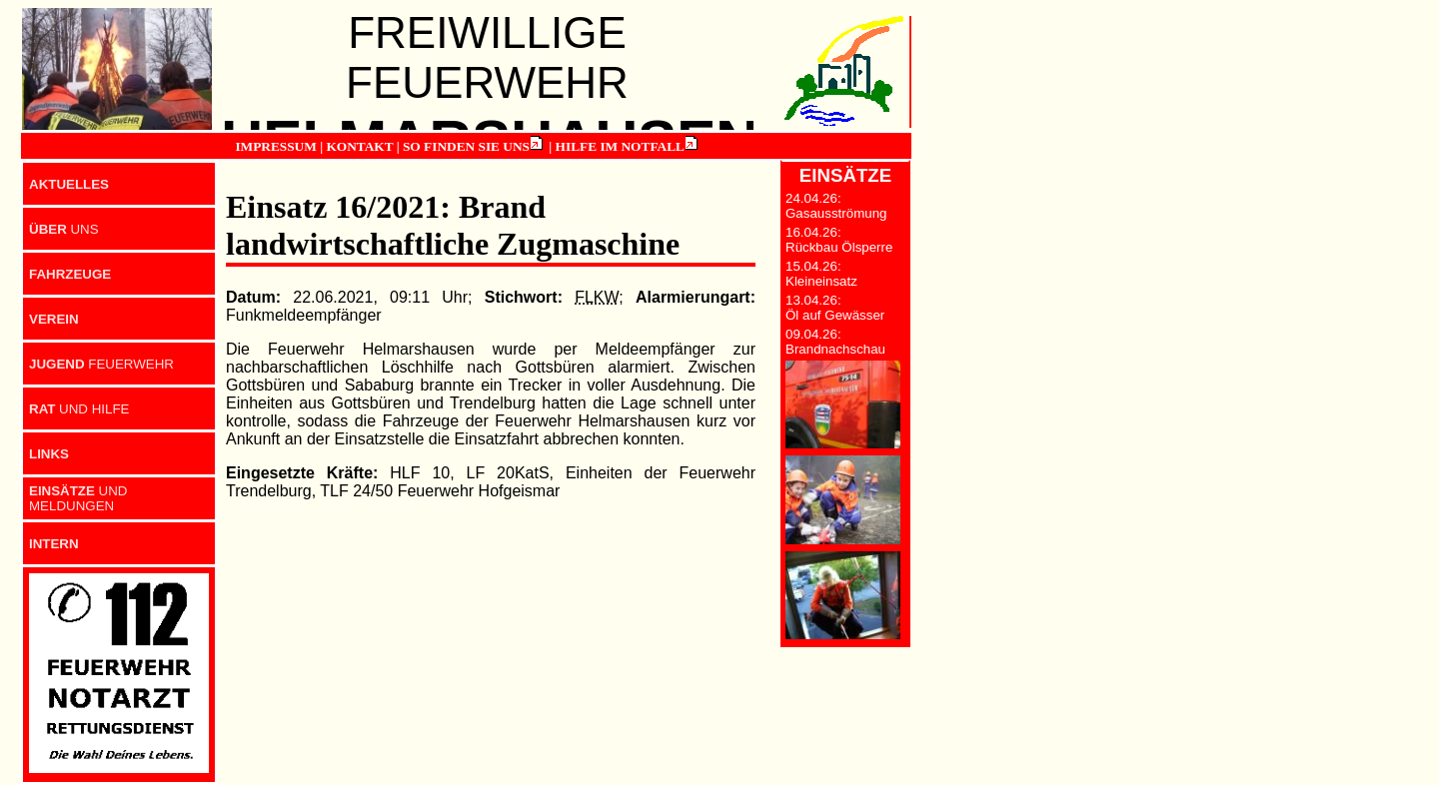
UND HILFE (79, 408)
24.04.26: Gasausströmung (836, 206)
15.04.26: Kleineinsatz (821, 274)
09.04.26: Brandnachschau (835, 342)
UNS (64, 229)
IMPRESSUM (275, 146)
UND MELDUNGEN (78, 498)
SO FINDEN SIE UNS (466, 146)
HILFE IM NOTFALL (620, 146)
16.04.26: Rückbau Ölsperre (838, 240)
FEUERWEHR (101, 364)
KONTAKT (359, 146)
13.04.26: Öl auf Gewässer (834, 308)
